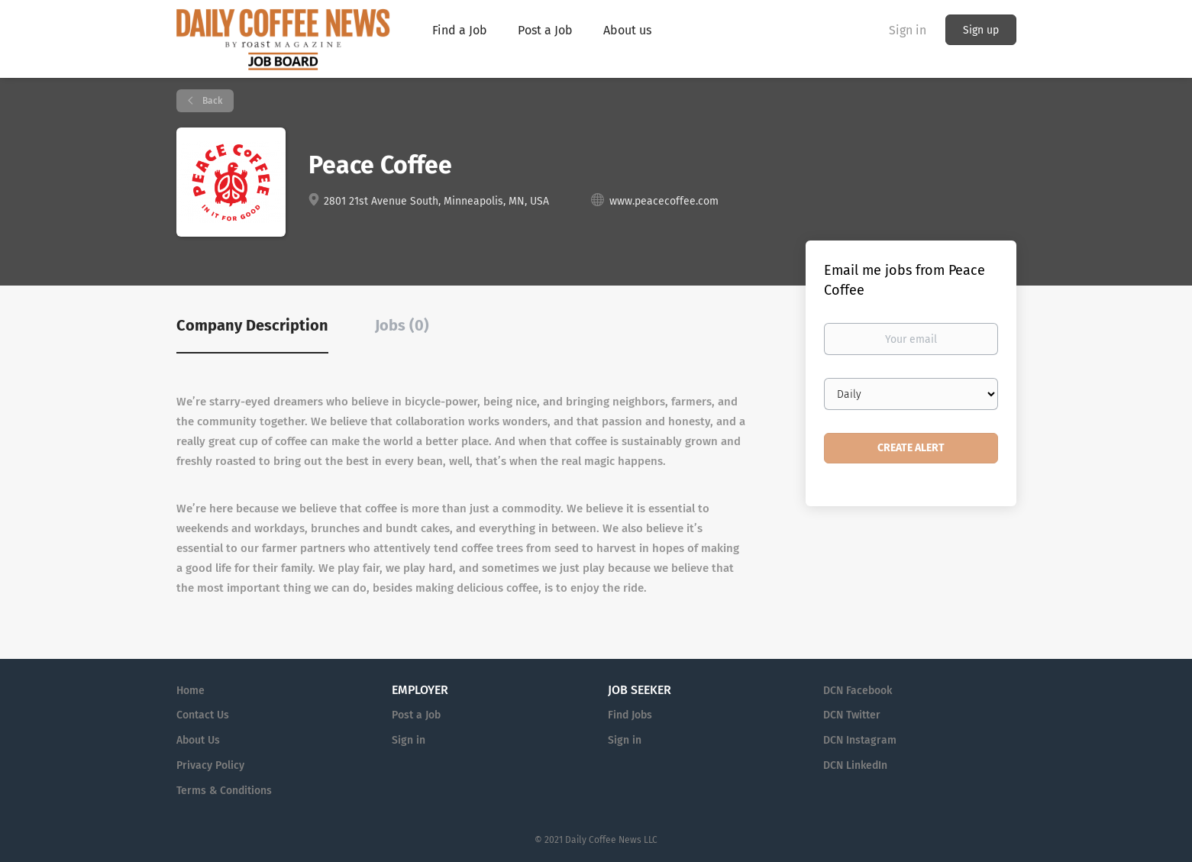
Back (211, 100)
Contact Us (202, 715)
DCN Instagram (859, 740)
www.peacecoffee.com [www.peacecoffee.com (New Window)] (664, 201)
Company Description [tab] (252, 325)
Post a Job (416, 715)
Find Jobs (630, 715)
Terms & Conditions (224, 790)
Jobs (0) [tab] (402, 325)
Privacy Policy (210, 765)
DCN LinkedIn (855, 765)
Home (190, 690)
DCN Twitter (851, 715)
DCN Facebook (857, 690)
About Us (198, 740)
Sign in (907, 30)
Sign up (981, 30)
